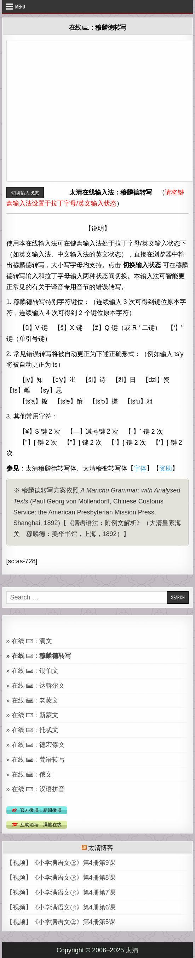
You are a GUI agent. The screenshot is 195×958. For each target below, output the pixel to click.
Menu (20, 6)
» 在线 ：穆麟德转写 (38, 655)
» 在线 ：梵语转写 (35, 759)
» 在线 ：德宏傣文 (35, 744)
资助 (165, 468)
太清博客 (100, 847)
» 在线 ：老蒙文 (32, 700)
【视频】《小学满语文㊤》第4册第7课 (60, 892)
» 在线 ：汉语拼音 (35, 789)
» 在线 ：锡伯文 (32, 670)
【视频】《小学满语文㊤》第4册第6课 (60, 907)
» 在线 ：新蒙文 (32, 714)
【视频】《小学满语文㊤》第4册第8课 (60, 877)
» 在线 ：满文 (29, 640)
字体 (140, 468)
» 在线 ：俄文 (29, 774)
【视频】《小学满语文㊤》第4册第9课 (60, 862)
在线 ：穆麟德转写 (97, 27)
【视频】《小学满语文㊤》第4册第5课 (60, 921)
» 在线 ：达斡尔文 (35, 685)
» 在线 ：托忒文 (32, 729)
